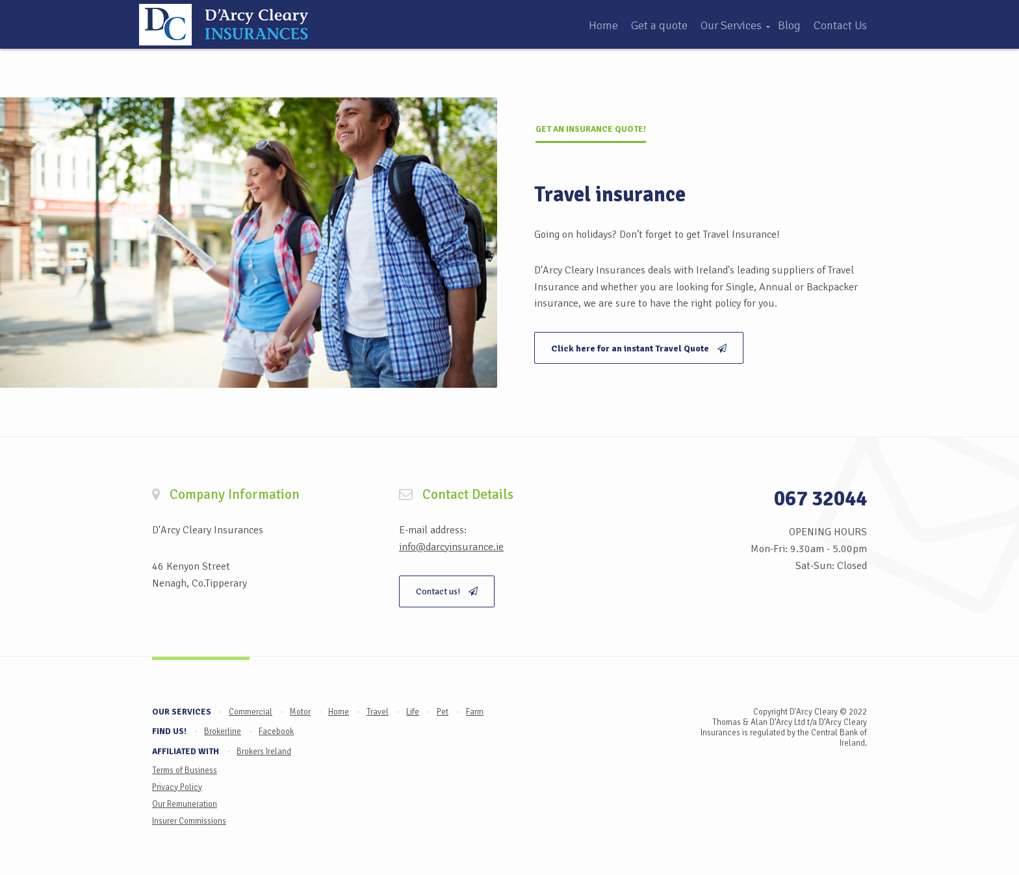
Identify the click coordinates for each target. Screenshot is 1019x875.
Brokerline (222, 731)
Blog (789, 25)
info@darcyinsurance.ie (451, 546)
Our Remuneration (184, 804)
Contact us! (447, 591)
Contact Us (840, 25)
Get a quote (659, 25)
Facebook (276, 731)
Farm (475, 712)
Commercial (250, 712)
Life (412, 712)
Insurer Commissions (189, 821)
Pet (442, 712)
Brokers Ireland (264, 751)
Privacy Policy (177, 787)
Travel (378, 712)
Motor (300, 712)
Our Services (731, 25)
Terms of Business (184, 770)
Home (603, 25)
